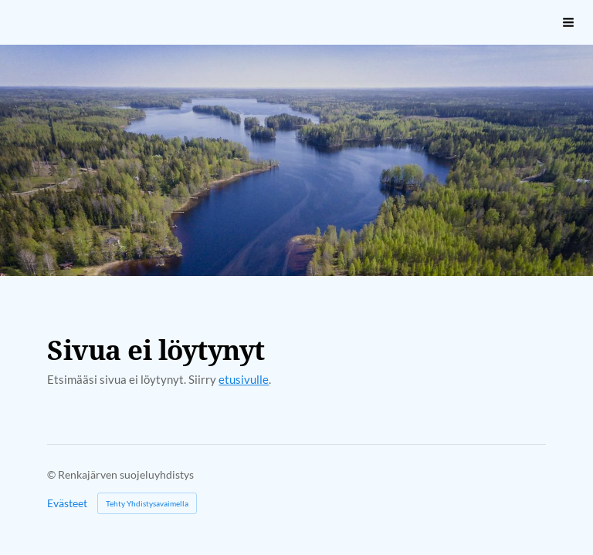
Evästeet (67, 503)
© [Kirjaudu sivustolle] (52, 474)
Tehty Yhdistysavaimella (147, 503)
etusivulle (244, 379)
